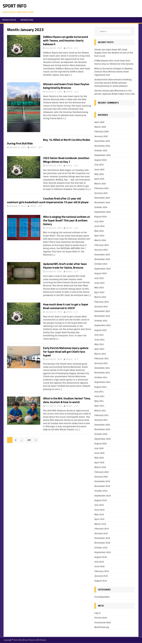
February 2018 (101, 571)
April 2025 (99, 178)
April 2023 (99, 292)
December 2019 (102, 481)
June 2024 (99, 226)
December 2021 (102, 368)
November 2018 (102, 542)
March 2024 (100, 240)
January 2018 (101, 576)
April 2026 (99, 122)
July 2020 (99, 448)
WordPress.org (101, 627)
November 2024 (102, 202)
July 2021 (99, 391)
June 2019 (99, 509)
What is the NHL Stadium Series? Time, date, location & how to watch (67, 400)
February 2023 (101, 302)
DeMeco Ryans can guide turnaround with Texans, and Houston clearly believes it (65, 40)
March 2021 (100, 410)
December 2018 (102, 538)
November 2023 (102, 259)
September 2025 (102, 155)
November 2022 (102, 316)
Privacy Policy (9, 19)
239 (29, 440)
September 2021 (102, 382)
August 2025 (100, 160)
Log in (97, 613)
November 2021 (102, 372)
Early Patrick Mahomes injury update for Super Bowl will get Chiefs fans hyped (65, 351)
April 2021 (99, 405)
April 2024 (99, 235)
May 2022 (99, 344)
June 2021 (99, 396)
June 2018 (99, 566)
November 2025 (102, 146)
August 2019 (100, 500)
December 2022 (102, 311)
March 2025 (100, 183)
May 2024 (99, 231)
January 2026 (101, 136)
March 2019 (100, 524)
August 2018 (100, 557)
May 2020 (99, 457)
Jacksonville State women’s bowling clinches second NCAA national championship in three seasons (113, 83)
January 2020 (101, 476)
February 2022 (101, 358)
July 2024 (99, 221)
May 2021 (99, 401)
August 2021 (100, 387)
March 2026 (100, 127)
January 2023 (101, 306)
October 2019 (100, 491)
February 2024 (101, 245)
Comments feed (102, 622)
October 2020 (100, 434)
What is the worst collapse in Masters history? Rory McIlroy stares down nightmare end (113, 72)
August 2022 (100, 330)
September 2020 (102, 439)
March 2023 (100, 297)
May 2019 (99, 514)
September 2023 (102, 268)
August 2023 (100, 273)
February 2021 (101, 415)
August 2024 (100, 216)
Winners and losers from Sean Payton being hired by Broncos (66, 86)
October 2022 (100, 320)
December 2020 (102, 424)
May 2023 (99, 287)
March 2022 (100, 353)
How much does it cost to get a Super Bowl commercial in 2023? (65, 306)
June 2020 (99, 453)
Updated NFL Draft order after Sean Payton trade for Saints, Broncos (65, 266)
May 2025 (99, 174)
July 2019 (99, 505)
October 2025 (100, 150)
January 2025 (101, 193)
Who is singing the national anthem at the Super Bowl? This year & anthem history (66, 220)
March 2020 (100, 467)
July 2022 (99, 335)
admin (69, 48)
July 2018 (99, 561)
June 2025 (99, 169)
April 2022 (99, 349)
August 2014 (100, 580)
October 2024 (100, 207)
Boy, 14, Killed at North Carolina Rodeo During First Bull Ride (48, 141)
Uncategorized (101, 597)
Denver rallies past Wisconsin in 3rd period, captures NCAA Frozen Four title (114, 92)
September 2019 (102, 495)
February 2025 (101, 188)
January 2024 (101, 249)
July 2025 (99, 164)
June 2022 (99, 339)
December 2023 (102, 254)
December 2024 (102, 197)
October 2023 (100, 264)
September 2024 (102, 212)
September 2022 (102, 325)
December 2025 (102, 141)
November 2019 (102, 486)
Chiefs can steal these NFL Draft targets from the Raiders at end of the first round (113, 53)
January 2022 (101, 363)
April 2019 (99, 519)
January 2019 (101, 533)
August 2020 (100, 443)
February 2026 (101, 131)
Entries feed (100, 617)
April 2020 (99, 462)
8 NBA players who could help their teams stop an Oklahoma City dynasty (113, 62)
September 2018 (102, 552)
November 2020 (102, 429)
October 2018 (100, 547)
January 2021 (101, 420)
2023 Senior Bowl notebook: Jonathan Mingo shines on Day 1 (66, 160)
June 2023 (99, 283)
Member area (26, 19)
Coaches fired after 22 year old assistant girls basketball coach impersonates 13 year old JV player (48, 200)
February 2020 (101, 472)
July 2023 (99, 278)
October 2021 (100, 377)
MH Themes (41, 639)
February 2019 (101, 528)
